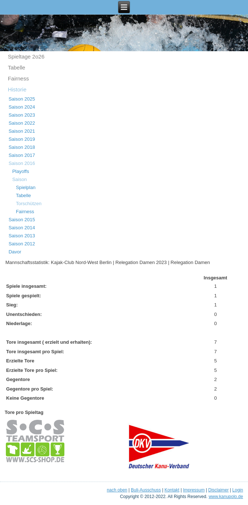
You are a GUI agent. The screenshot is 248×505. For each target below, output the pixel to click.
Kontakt (172, 490)
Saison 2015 (21, 219)
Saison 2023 (21, 115)
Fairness (18, 78)
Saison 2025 (21, 99)
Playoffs (20, 171)
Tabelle (16, 67)
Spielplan (25, 187)
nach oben (117, 490)
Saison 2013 (21, 235)
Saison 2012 (21, 243)
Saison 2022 (21, 123)
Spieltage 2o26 (26, 56)
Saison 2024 (21, 107)
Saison (19, 179)
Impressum (193, 490)
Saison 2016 (21, 163)
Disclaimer (218, 490)
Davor (14, 252)
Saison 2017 (21, 155)
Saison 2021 (21, 131)
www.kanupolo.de (225, 496)
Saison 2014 (21, 227)
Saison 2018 (21, 147)
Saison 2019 (21, 139)
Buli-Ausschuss (146, 490)
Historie (17, 89)
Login (237, 490)
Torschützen (28, 203)
